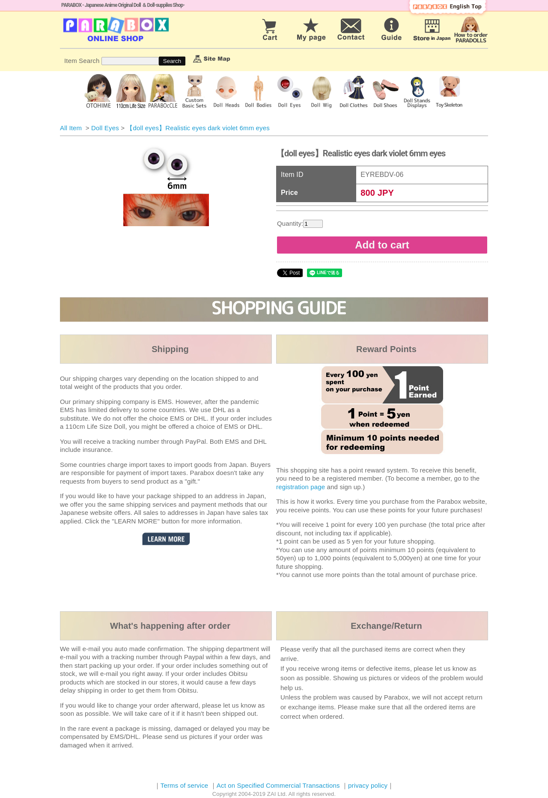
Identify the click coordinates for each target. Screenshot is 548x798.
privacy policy (367, 785)
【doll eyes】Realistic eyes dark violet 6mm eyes (198, 128)
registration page (300, 486)
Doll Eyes (105, 128)
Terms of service (184, 785)
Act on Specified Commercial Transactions (279, 785)
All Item (71, 128)
